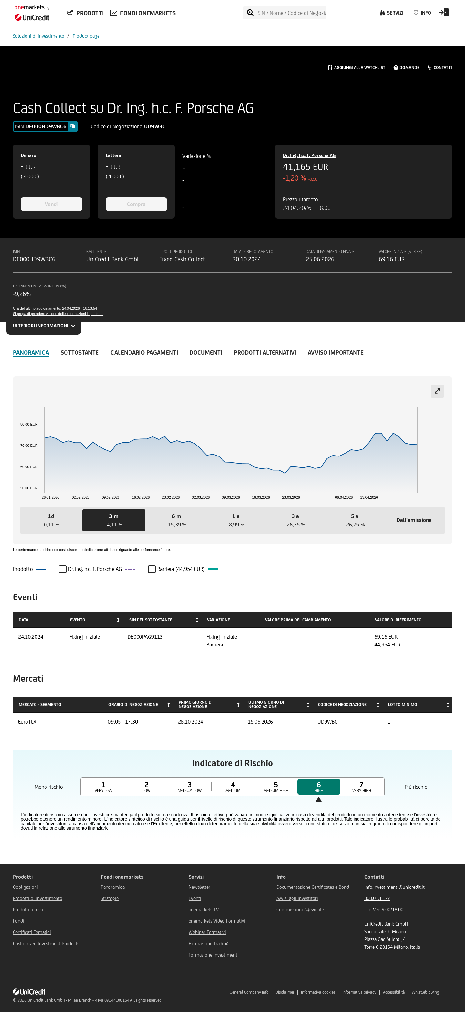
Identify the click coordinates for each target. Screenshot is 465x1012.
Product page (86, 36)
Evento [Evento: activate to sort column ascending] (77, 619)
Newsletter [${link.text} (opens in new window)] (199, 887)
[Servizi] (391, 14)
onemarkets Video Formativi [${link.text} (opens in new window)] (217, 921)
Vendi (51, 204)
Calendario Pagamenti (144, 352)
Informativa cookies (318, 992)
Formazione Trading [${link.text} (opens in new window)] (209, 943)
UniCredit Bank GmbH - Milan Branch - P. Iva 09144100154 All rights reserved (94, 1000)
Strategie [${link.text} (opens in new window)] (110, 898)
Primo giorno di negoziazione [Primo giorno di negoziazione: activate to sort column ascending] (196, 704)
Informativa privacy (359, 992)
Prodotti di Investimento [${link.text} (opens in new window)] (37, 898)
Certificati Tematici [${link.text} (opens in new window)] (32, 932)
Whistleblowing (425, 992)
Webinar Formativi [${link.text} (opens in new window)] (207, 932)
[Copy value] (72, 126)
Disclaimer (284, 992)
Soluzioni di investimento (38, 36)
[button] (51, 520)
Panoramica (31, 352)
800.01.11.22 (377, 898)
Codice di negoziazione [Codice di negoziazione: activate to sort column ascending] (342, 704)
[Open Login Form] (444, 14)
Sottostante (80, 352)
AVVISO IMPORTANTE (336, 352)
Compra (136, 204)
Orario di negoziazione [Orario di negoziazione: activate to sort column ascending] (133, 704)
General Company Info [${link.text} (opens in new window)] (249, 992)
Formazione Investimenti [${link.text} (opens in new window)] (214, 954)
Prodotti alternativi (265, 352)
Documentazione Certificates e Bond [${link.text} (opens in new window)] (312, 887)
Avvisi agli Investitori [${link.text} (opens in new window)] (297, 898)
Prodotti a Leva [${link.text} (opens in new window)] (28, 909)
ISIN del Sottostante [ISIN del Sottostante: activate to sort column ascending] (150, 619)
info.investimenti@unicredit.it (394, 887)
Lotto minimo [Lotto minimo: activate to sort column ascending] (402, 704)
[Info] (422, 14)
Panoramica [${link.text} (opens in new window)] (113, 887)
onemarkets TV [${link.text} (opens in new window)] (204, 909)
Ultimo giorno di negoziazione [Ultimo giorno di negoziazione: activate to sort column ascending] (266, 704)
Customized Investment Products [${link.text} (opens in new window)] (46, 943)
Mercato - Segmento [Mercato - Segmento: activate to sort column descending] (40, 704)
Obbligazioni (25, 887)
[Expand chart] (437, 391)
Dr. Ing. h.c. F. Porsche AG (309, 155)
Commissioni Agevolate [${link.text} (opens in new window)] (300, 909)
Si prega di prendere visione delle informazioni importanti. (58, 314)
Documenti (206, 352)
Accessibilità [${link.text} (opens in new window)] (394, 992)
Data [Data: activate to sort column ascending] (23, 619)
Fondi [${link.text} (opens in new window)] (18, 921)
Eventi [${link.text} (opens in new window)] (195, 898)
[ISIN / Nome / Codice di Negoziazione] (291, 12)
